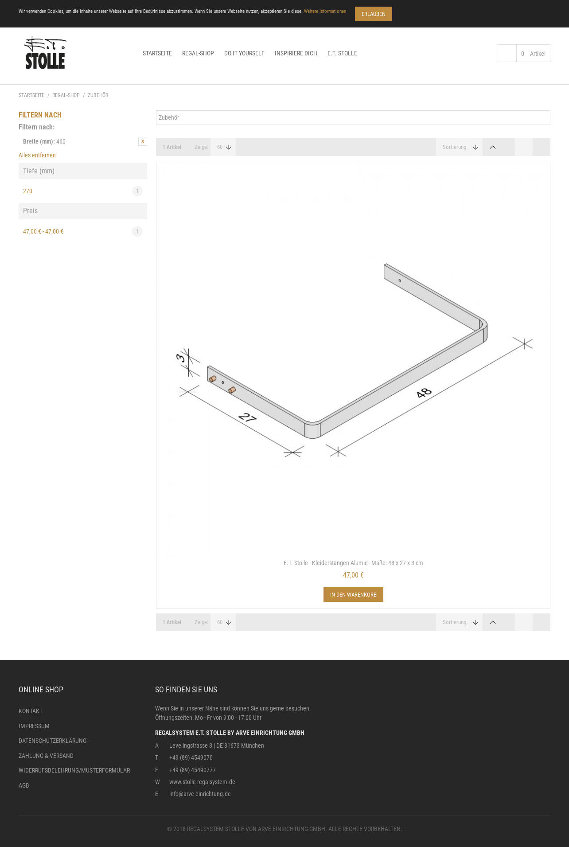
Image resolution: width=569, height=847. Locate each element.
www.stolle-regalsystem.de (202, 781)
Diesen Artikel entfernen (142, 141)
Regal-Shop (198, 53)
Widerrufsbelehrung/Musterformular (74, 770)
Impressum (34, 726)
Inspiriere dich (296, 53)
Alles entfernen (37, 155)
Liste (541, 147)
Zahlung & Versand (46, 755)
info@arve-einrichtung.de (200, 793)
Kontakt (31, 710)
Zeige (201, 147)
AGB (24, 785)
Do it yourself (244, 53)
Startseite (157, 53)
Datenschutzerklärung (52, 740)
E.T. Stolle (342, 53)
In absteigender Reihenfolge (493, 147)
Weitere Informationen (325, 11)
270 (83, 191)
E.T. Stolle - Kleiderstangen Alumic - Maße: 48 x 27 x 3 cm (353, 562)
